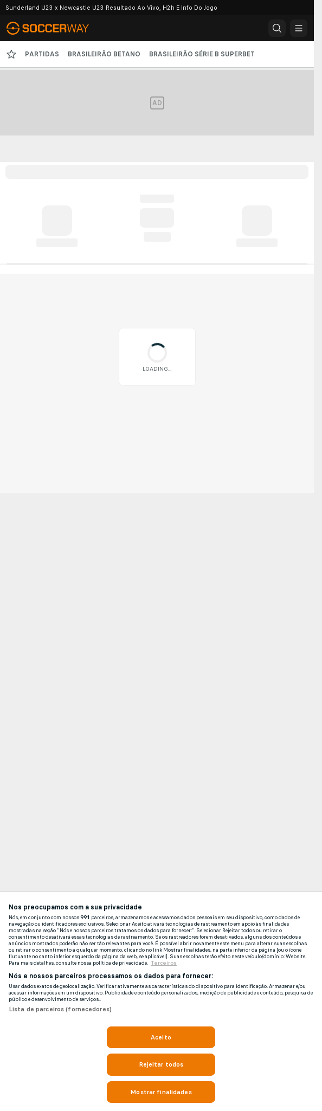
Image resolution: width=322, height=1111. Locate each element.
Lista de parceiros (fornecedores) (60, 1009)
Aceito (161, 1037)
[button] (277, 28)
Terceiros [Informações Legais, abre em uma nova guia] (164, 963)
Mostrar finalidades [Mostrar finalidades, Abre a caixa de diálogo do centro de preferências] (160, 1092)
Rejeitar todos (161, 1064)
